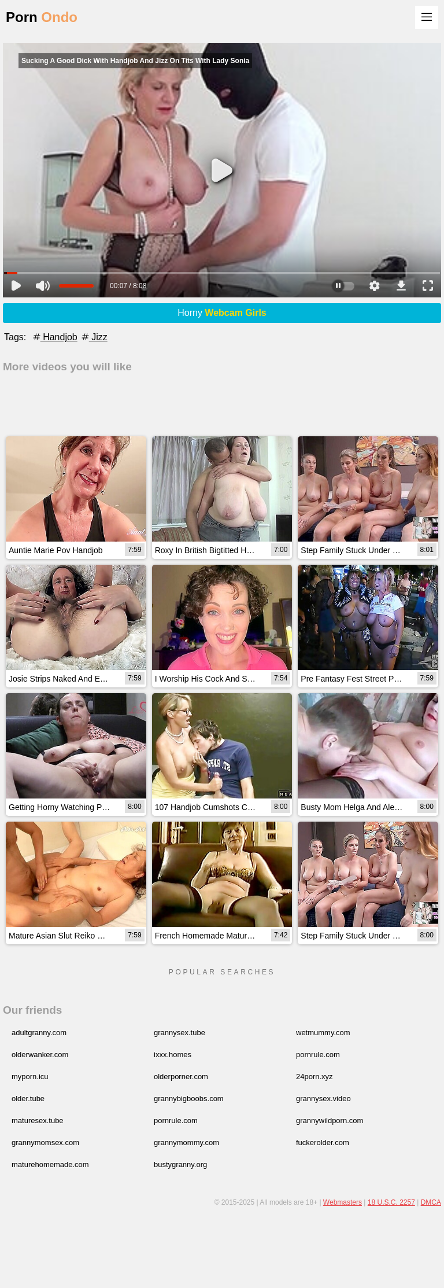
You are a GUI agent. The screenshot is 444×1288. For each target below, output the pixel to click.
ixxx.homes (172, 1054)
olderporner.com (181, 1076)
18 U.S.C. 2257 (391, 1202)
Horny (222, 313)
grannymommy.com (186, 1142)
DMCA (431, 1202)
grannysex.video (323, 1098)
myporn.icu (30, 1076)
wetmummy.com (323, 1032)
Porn (41, 17)
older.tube (28, 1098)
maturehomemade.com (50, 1164)
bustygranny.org (180, 1164)
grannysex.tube (179, 1032)
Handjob (54, 337)
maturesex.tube (38, 1120)
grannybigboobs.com (189, 1098)
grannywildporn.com (329, 1120)
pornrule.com (318, 1054)
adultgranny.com (39, 1032)
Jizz (94, 337)
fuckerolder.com (322, 1142)
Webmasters (342, 1202)
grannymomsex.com (45, 1142)
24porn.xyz (314, 1076)
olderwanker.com (40, 1054)
